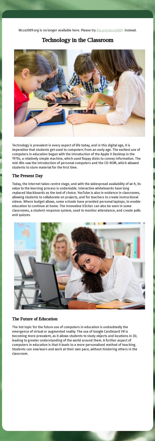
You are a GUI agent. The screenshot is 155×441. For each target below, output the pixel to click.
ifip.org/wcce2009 (110, 30)
